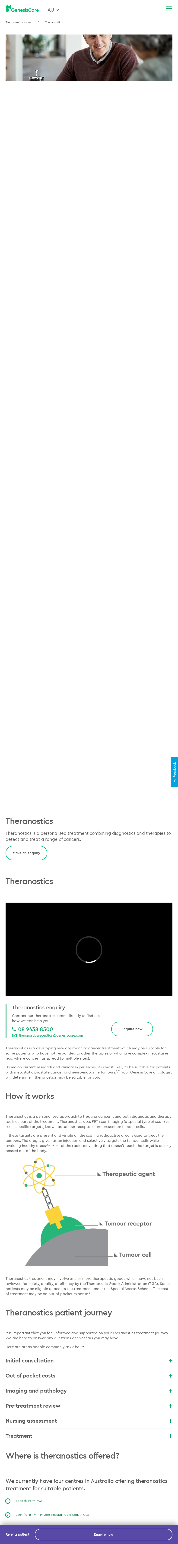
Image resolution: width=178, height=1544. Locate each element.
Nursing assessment (89, 1420)
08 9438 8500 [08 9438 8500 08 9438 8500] (35, 1029)
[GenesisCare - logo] (22, 8)
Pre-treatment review (89, 1405)
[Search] (158, 8)
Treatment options (19, 22)
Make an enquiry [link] (26, 853)
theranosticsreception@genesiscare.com (51, 1035)
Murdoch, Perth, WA (28, 1501)
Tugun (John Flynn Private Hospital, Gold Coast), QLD (51, 1514)
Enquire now (132, 1029)
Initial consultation (89, 1360)
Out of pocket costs (89, 1375)
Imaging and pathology (89, 1390)
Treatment (89, 1435)
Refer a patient (17, 1534)
